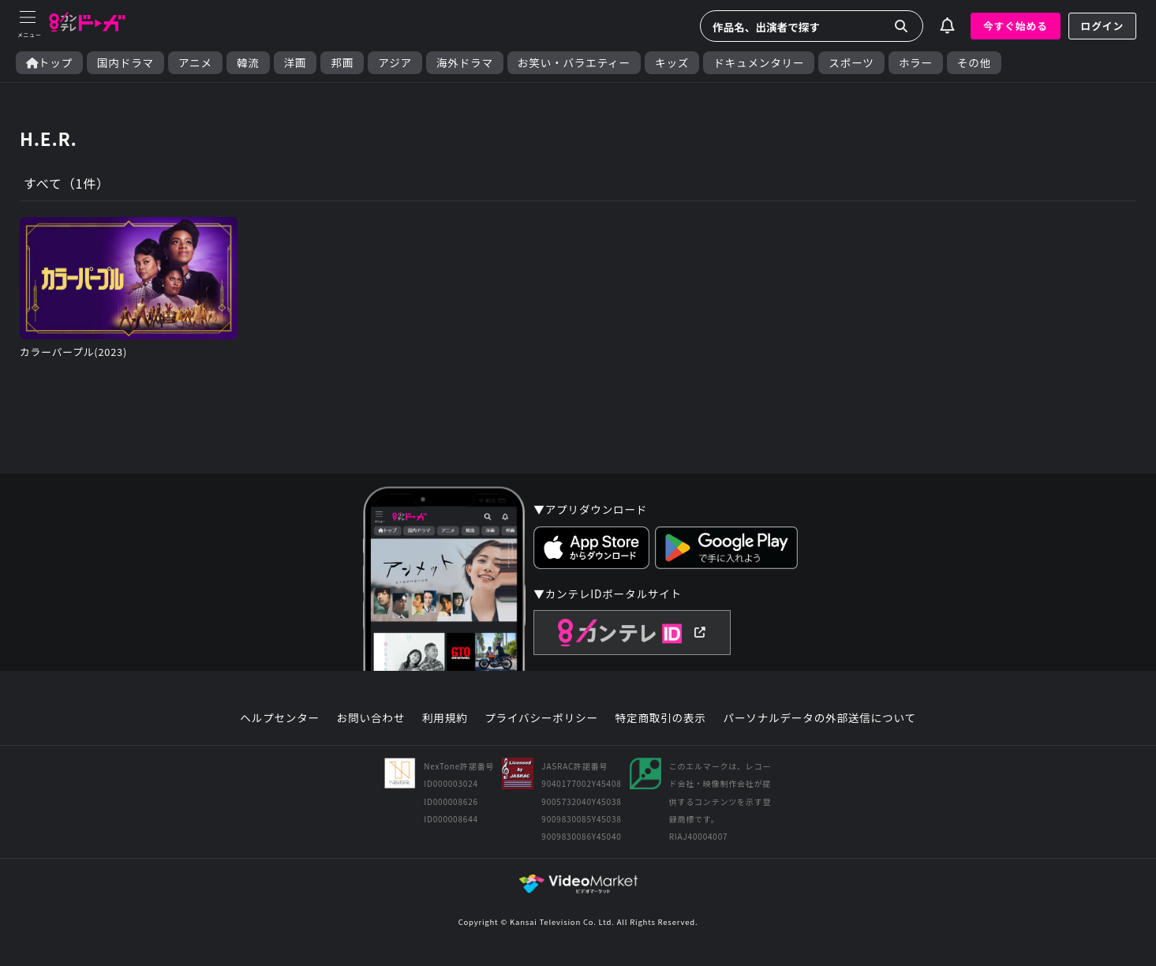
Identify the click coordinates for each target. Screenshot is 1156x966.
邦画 (342, 62)
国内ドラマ (125, 62)
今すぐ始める (1015, 25)
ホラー (916, 62)
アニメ (195, 62)
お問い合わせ (371, 718)
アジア (395, 62)
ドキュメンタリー (758, 62)
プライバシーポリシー (541, 718)
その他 (974, 62)
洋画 (295, 62)
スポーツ (851, 62)
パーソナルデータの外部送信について (820, 718)
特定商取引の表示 (660, 718)
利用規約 (445, 718)
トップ (49, 62)
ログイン (1102, 25)
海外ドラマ (464, 62)
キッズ (672, 62)
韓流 (248, 62)
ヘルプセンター (280, 718)
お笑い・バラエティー (574, 62)
